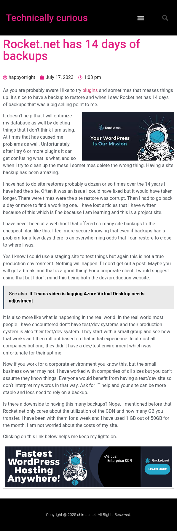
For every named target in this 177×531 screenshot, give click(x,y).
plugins (90, 90)
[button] (140, 17)
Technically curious (47, 17)
